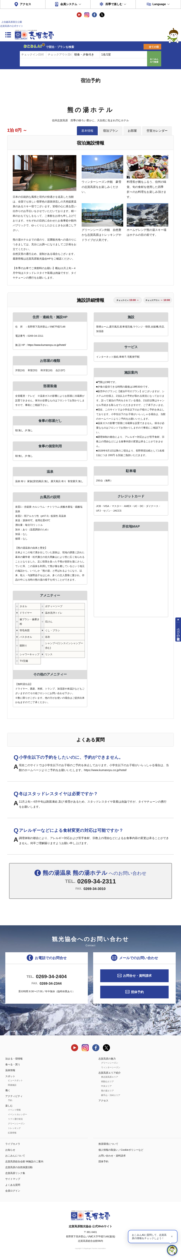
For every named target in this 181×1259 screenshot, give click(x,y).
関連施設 (12, 1085)
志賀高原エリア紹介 (109, 1072)
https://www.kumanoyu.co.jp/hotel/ (47, 345)
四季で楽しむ (113, 4)
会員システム (68, 4)
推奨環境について (108, 1143)
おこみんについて (15, 1155)
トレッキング (14, 1128)
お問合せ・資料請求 (137, 975)
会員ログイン (12, 1190)
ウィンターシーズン (110, 1067)
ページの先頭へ (178, 632)
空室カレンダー (157, 130)
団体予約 (137, 992)
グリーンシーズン (16, 1123)
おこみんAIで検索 (154, 60)
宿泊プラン (110, 130)
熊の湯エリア (107, 1090)
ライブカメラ (12, 1143)
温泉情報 (10, 1070)
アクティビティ (14, 1096)
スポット (10, 1076)
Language (159, 4)
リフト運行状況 (15, 1119)
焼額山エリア (107, 1081)
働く (7, 1090)
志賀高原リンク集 (15, 1173)
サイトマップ (12, 1178)
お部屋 (132, 130)
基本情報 (87, 130)
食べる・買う (12, 1064)
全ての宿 (154, 46)
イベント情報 (14, 1110)
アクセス (25, 4)
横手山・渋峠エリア (110, 1095)
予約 (10, 1100)
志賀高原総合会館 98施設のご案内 (24, 1161)
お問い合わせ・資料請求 (112, 1155)
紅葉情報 (12, 1133)
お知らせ (10, 1149)
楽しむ (9, 1105)
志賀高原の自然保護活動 (19, 1167)
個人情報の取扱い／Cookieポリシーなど (120, 1149)
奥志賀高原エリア (109, 1077)
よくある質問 (12, 1184)
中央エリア (106, 1086)
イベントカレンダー (17, 1114)
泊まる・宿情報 (14, 1058)
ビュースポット (15, 1080)
